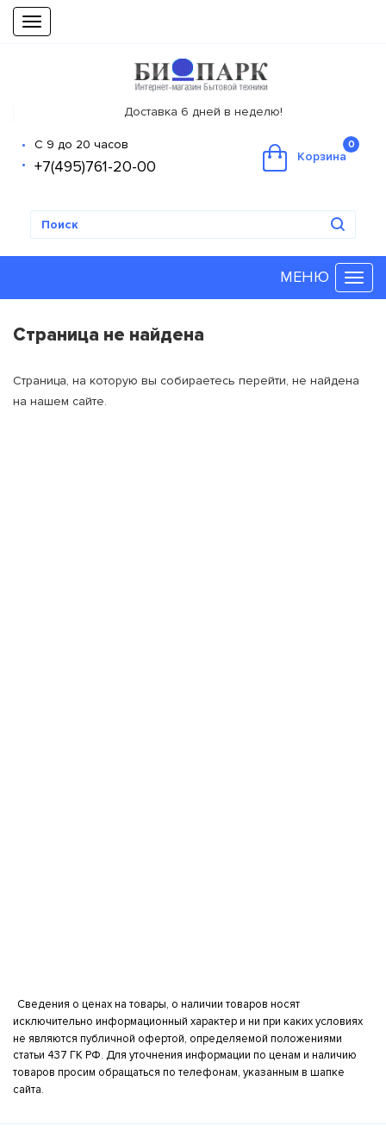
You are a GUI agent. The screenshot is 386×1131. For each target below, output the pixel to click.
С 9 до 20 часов (81, 144)
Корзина (311, 154)
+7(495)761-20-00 (95, 166)
